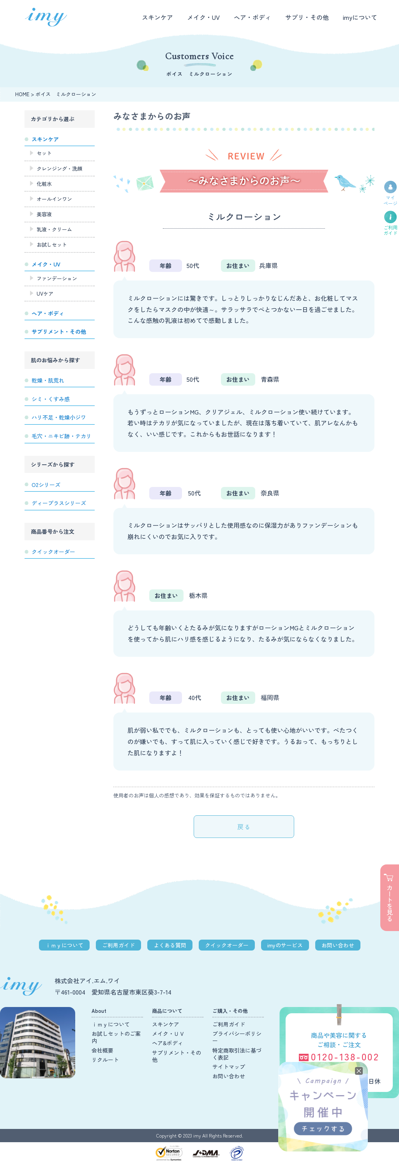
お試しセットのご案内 (116, 1037)
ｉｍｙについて (64, 945)
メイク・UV (203, 17)
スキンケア (157, 17)
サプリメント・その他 (176, 1056)
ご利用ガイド (118, 945)
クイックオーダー (227, 945)
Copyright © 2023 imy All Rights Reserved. (199, 1135)
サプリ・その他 (307, 17)
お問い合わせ (337, 945)
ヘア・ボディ (252, 17)
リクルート (105, 1059)
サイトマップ (228, 1067)
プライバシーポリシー (236, 1037)
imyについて (360, 17)
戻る (244, 826)
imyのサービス (285, 945)
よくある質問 (170, 945)
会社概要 (102, 1050)
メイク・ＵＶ (168, 1033)
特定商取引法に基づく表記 (236, 1053)
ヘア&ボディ (167, 1043)
